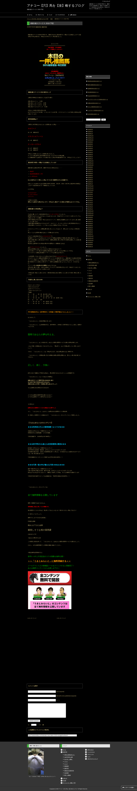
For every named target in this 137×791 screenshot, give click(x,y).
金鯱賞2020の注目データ (94, 88)
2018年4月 (90, 177)
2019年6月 (90, 148)
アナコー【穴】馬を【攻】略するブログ (55, 5)
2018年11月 (90, 163)
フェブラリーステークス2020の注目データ (98, 99)
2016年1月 (90, 234)
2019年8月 (90, 144)
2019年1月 (90, 158)
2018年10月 (90, 165)
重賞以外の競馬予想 (93, 281)
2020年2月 (90, 131)
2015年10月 (90, 240)
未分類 (89, 293)
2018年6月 (90, 173)
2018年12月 (90, 160)
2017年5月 (90, 200)
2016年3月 (90, 229)
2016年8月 (90, 219)
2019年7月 (90, 146)
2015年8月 (90, 244)
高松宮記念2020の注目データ (95, 81)
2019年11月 (90, 137)
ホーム (30, 15)
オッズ (90, 273)
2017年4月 (90, 202)
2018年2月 (90, 181)
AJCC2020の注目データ (93, 114)
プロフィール (40, 15)
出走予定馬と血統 (93, 265)
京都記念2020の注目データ (94, 103)
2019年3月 (90, 154)
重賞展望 (91, 275)
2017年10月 (90, 190)
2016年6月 (90, 223)
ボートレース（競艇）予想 (94, 296)
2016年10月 (90, 215)
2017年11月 (90, 188)
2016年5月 (90, 225)
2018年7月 (90, 171)
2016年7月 (90, 221)
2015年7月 (90, 246)
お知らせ (90, 289)
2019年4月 (90, 152)
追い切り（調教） (93, 267)
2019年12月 (90, 135)
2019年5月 (90, 150)
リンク (50, 15)
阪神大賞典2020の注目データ (95, 84)
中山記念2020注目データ (94, 95)
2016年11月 (90, 213)
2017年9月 (90, 192)
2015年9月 (90, 242)
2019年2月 (90, 156)
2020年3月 (90, 129)
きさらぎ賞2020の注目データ (95, 106)
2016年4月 (90, 227)
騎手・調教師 (92, 286)
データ (90, 270)
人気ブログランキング (92, 758)
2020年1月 (90, 133)
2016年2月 (90, 232)
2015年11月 (90, 238)
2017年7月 (90, 196)
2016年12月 (90, 211)
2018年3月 (90, 179)
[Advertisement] (40, 630)
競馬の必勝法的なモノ (94, 262)
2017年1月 (90, 209)
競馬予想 (38, 27)
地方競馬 (91, 283)
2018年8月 (90, 169)
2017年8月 (90, 194)
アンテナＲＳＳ (61, 15)
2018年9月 (90, 167)
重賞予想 (44, 27)
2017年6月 (90, 198)
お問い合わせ (73, 15)
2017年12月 (90, 186)
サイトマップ (107, 1)
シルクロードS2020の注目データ (95, 110)
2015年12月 (90, 236)
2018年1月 (90, 183)
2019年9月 (90, 142)
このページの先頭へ (129, 787)
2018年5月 (90, 175)
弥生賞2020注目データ (93, 92)
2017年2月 (90, 206)
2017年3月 (90, 204)
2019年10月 (90, 140)
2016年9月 (90, 217)
